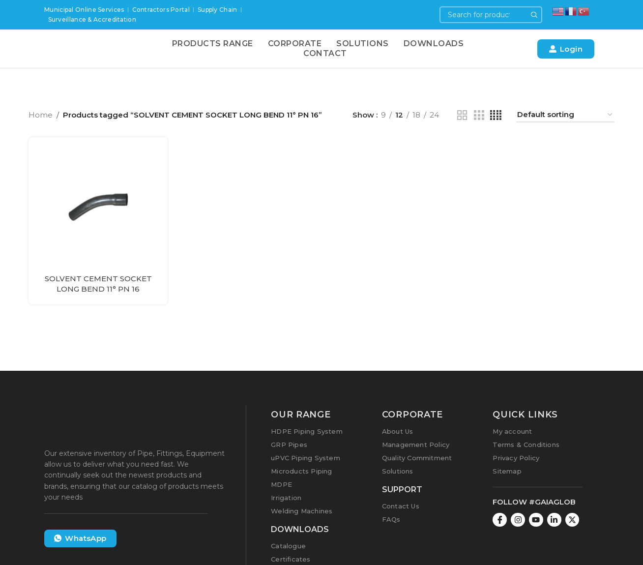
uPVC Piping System (305, 458)
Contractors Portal (161, 9)
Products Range (212, 43)
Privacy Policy (516, 458)
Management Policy (415, 444)
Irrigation (286, 498)
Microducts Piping (301, 471)
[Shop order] (565, 115)
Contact (325, 53)
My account (512, 431)
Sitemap (507, 471)
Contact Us (400, 506)
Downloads (434, 43)
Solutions (362, 43)
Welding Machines (301, 511)
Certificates (290, 559)
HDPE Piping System (307, 431)
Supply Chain (217, 9)
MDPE (281, 484)
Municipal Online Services (84, 9)
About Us (397, 431)
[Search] (491, 14)
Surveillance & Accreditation (92, 19)
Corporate (295, 43)
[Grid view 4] (495, 115)
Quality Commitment (417, 458)
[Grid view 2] (462, 115)
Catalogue (288, 546)
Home (41, 115)
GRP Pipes (289, 444)
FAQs (391, 519)
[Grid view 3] (479, 115)
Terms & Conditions (526, 444)
